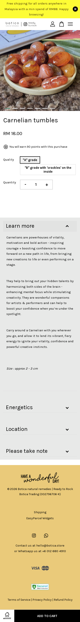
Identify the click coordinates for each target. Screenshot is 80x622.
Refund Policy (63, 600)
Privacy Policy (42, 600)
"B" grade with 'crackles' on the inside (48, 170)
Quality (8, 159)
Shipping (40, 512)
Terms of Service (19, 600)
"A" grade (30, 160)
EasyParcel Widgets (40, 518)
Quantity (9, 182)
